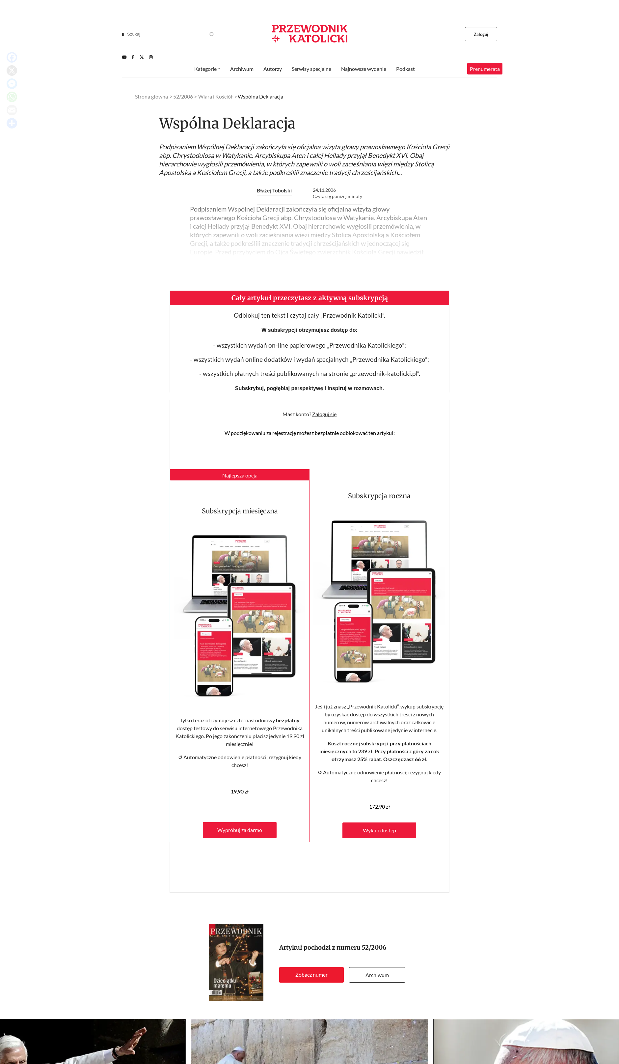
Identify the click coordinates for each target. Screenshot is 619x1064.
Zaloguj (481, 34)
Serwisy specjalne (311, 69)
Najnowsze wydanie (363, 69)
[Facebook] (133, 57)
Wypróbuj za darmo (239, 830)
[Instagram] (151, 57)
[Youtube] (124, 57)
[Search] (123, 34)
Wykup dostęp (379, 830)
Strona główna (151, 96)
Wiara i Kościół (215, 96)
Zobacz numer (311, 974)
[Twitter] (142, 57)
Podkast (405, 69)
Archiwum (377, 975)
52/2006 (374, 947)
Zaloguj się (324, 414)
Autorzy (272, 69)
